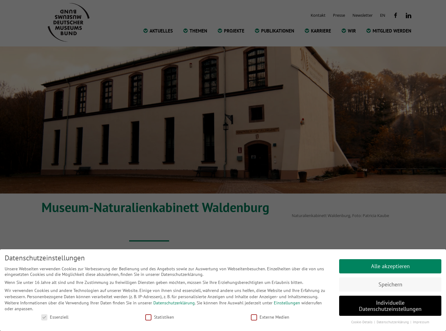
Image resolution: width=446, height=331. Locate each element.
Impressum (421, 322)
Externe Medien (270, 317)
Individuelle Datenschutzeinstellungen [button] (390, 305)
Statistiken (159, 317)
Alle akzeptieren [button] (390, 266)
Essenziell (54, 317)
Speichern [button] (390, 284)
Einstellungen (287, 303)
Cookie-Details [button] (362, 322)
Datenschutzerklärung (174, 303)
